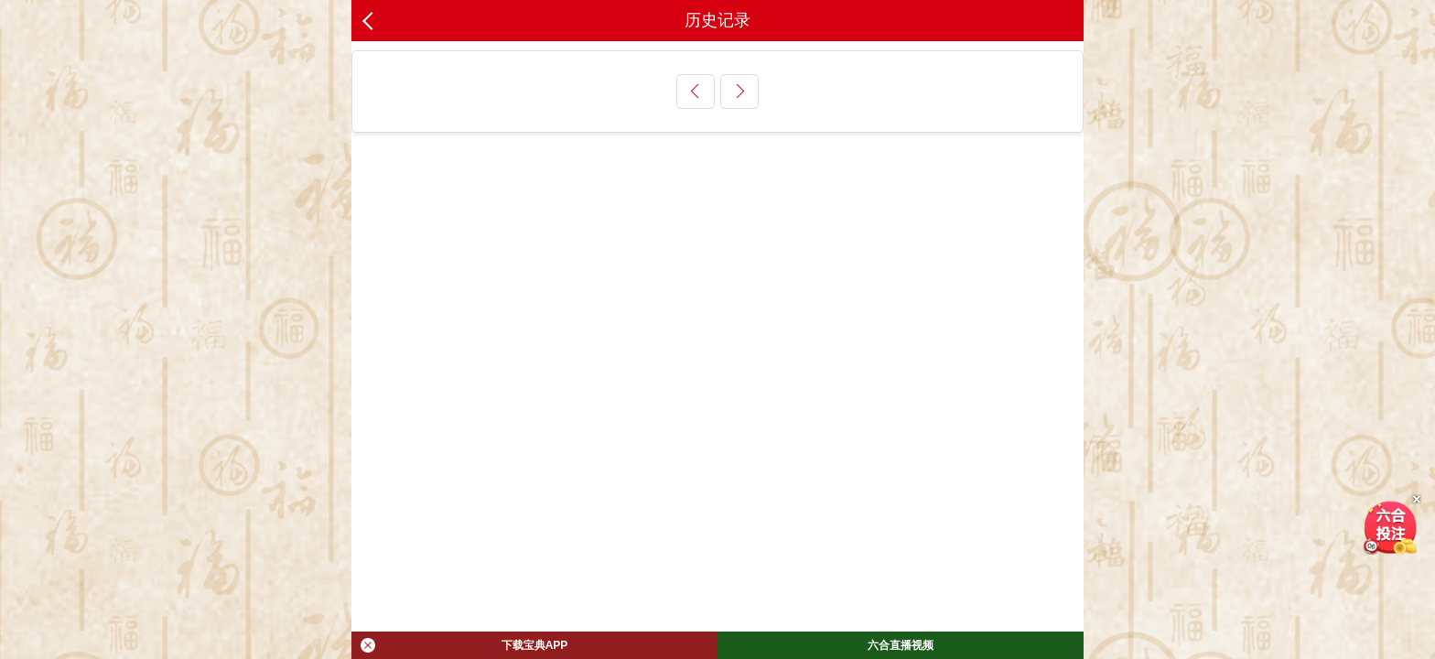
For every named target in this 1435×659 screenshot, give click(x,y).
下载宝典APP (464, 645)
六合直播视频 (900, 645)
